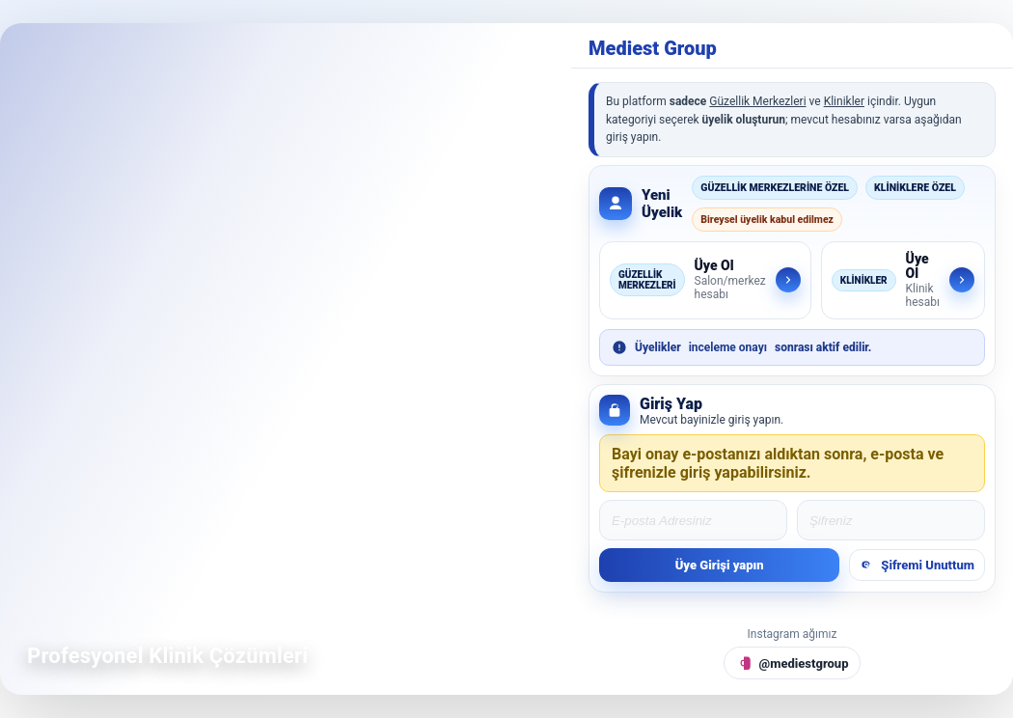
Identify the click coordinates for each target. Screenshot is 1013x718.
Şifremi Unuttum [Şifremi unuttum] (917, 565)
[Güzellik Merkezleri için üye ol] (705, 280)
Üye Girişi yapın (719, 565)
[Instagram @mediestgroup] (793, 663)
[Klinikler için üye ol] (903, 280)
